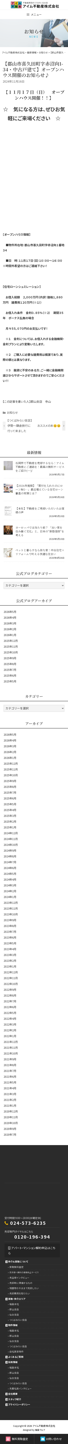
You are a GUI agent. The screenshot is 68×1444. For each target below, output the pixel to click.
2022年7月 (10, 1001)
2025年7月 (10, 670)
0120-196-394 (32, 1236)
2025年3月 (10, 816)
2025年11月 (11, 646)
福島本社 (14, 1304)
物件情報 (13, 1325)
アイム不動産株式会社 (43, 1426)
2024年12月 (11, 833)
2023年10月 (11, 914)
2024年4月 (10, 879)
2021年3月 (10, 1094)
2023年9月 (10, 920)
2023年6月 (10, 937)
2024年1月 (10, 897)
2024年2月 (10, 891)
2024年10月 (11, 845)
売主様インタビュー (19, 1277)
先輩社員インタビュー (20, 1388)
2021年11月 (11, 1047)
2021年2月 (10, 1100)
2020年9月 (10, 1129)
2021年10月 (11, 1053)
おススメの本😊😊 (49, 425)
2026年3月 (10, 623)
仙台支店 (14, 1314)
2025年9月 (10, 658)
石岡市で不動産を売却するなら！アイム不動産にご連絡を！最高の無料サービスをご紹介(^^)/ (39, 466)
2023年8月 (10, 926)
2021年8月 (10, 1065)
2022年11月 (11, 978)
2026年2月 (10, 629)
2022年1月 (10, 1036)
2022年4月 (10, 1018)
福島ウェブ (40, 1429)
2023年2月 (10, 960)
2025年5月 (10, 681)
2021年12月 (11, 1042)
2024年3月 (10, 885)
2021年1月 (10, 1105)
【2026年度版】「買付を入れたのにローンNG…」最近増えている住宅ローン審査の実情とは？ (39, 489)
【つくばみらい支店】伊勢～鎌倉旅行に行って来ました (19, 425)
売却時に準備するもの (20, 1283)
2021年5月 (10, 1082)
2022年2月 (10, 1030)
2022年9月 (10, 989)
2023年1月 (10, 966)
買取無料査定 (16, 1267)
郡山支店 (14, 1309)
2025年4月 (10, 810)
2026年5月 (10, 612)
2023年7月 (10, 932)
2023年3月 (10, 955)
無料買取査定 (17, 1439)
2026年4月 (10, 617)
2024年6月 (10, 868)
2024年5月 (10, 874)
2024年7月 (10, 862)
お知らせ (12, 412)
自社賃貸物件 (16, 1351)
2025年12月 (11, 641)
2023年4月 (10, 949)
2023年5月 (10, 943)
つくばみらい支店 (18, 1320)
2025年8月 (10, 664)
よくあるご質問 (15, 1356)
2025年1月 (10, 827)
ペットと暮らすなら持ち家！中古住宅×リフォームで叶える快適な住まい (39, 552)
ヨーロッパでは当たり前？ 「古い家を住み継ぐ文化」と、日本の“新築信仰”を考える (39, 531)
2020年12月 (11, 1111)
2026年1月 (10, 635)
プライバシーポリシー (19, 1404)
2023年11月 (11, 908)
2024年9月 (10, 850)
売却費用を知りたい (19, 1293)
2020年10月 (11, 1123)
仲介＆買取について (18, 1261)
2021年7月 (10, 1071)
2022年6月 (10, 1007)
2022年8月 (10, 995)
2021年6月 (10, 1076)
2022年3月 (10, 1024)
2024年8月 (10, 856)
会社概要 (13, 1393)
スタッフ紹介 (14, 1399)
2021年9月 (10, 1059)
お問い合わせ (51, 1439)
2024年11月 (11, 839)
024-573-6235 (28, 1223)
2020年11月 (11, 1117)
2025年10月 (11, 652)
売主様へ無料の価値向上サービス (24, 1272)
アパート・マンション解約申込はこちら (31, 1250)
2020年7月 (10, 1134)
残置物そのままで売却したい (24, 1288)
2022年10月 (11, 984)
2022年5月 (10, 1013)
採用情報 (13, 1362)
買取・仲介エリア (16, 1299)
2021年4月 (10, 1088)
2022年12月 (11, 972)
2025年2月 (10, 821)
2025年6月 (10, 675)
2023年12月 (11, 903)
